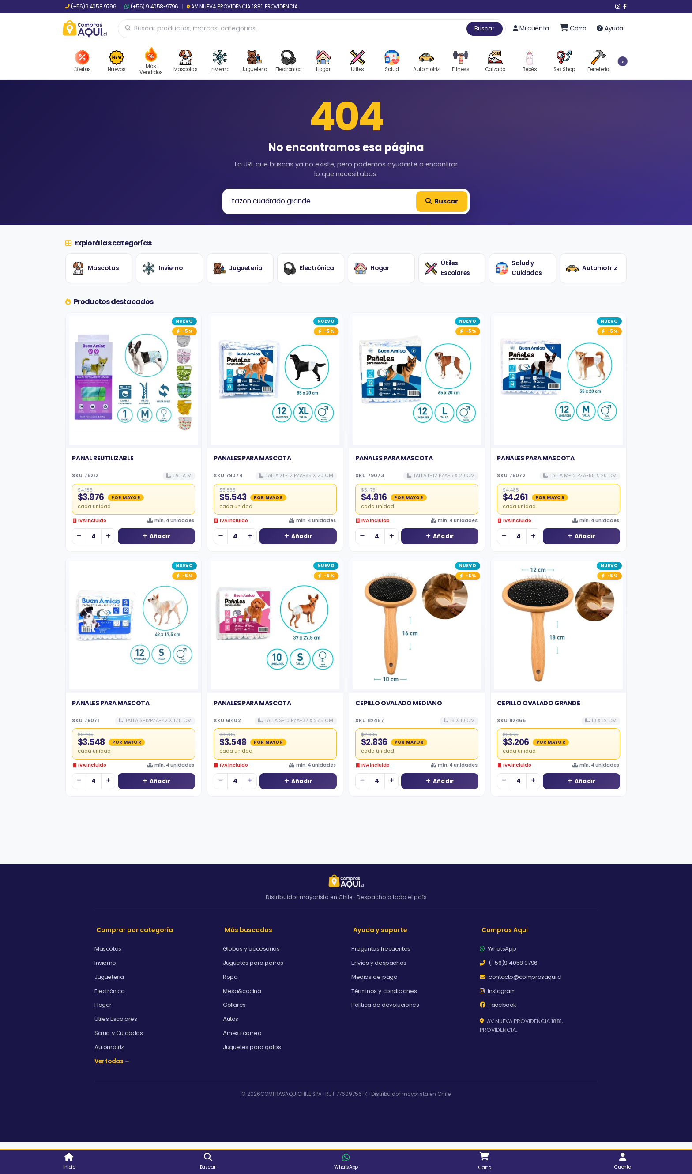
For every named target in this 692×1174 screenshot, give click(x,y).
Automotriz (591, 268)
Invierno (162, 268)
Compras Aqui (504, 930)
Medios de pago (374, 977)
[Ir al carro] (573, 28)
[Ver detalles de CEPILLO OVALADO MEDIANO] (417, 625)
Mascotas (95, 268)
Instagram (498, 991)
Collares (234, 1005)
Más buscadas (248, 930)
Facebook (498, 1005)
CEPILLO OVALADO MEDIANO (398, 703)
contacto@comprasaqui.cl (521, 977)
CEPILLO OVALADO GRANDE (538, 703)
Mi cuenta (531, 28)
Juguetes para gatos (252, 1047)
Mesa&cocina (242, 991)
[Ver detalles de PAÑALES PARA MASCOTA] (275, 380)
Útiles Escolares (447, 268)
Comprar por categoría (134, 930)
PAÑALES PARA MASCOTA (252, 458)
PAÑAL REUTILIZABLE (102, 458)
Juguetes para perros (253, 963)
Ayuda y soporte (380, 930)
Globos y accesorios (251, 948)
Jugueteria (237, 268)
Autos (230, 1019)
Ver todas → (112, 1061)
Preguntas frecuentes (380, 948)
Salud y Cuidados (519, 268)
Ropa (230, 977)
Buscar (484, 28)
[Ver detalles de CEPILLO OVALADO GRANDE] (558, 625)
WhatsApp (498, 948)
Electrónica (309, 268)
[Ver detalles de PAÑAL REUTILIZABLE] (133, 380)
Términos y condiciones (384, 991)
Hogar (371, 268)
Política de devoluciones (385, 1005)
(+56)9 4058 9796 (90, 6)
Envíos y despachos (378, 963)
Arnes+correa (242, 1033)
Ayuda (610, 28)
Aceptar (433, 1140)
